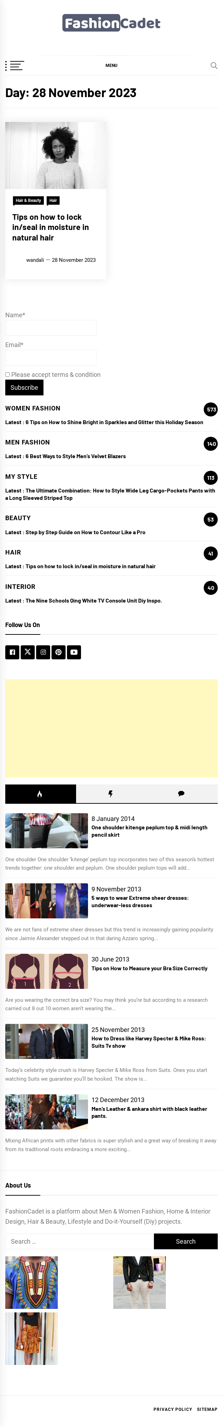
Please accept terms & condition (53, 374)
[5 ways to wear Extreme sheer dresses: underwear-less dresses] (46, 900)
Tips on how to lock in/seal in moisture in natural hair (50, 227)
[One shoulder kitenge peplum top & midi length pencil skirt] (46, 830)
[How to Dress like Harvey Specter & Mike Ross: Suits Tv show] (46, 1041)
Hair (53, 200)
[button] (111, 65)
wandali (35, 260)
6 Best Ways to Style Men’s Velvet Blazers (76, 456)
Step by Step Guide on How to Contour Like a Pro (86, 532)
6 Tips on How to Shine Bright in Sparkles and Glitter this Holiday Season (114, 422)
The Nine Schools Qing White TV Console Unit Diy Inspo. (94, 600)
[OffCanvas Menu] (22, 66)
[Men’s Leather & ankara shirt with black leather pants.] (46, 1111)
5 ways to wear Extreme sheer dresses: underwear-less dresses (140, 901)
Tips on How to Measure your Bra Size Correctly (150, 968)
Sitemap (207, 1409)
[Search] (214, 65)
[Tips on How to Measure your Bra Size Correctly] (46, 971)
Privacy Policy (173, 1409)
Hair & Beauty (28, 200)
